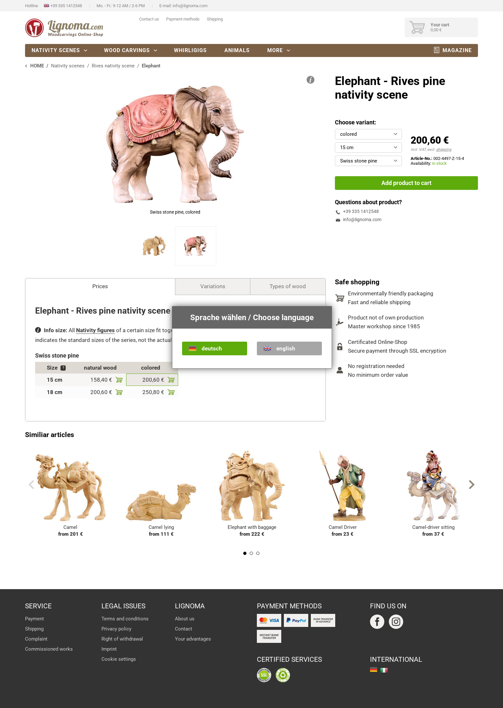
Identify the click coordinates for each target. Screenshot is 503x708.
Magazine (457, 50)
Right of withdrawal (122, 639)
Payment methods (183, 19)
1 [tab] (244, 553)
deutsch (212, 348)
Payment (34, 619)
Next (472, 484)
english (285, 348)
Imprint (109, 649)
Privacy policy (116, 629)
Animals (237, 50)
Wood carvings (127, 50)
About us (184, 619)
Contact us (149, 19)
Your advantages (193, 639)
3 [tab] (257, 553)
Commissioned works (49, 649)
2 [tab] (251, 553)
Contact (183, 629)
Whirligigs (190, 50)
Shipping (215, 19)
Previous (31, 484)
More (275, 50)
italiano (384, 670)
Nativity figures (95, 330)
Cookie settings (118, 659)
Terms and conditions (125, 619)
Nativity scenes (56, 50)
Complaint (36, 639)
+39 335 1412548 (66, 5)
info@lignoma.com (190, 5)
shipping (443, 149)
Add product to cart (406, 182)
